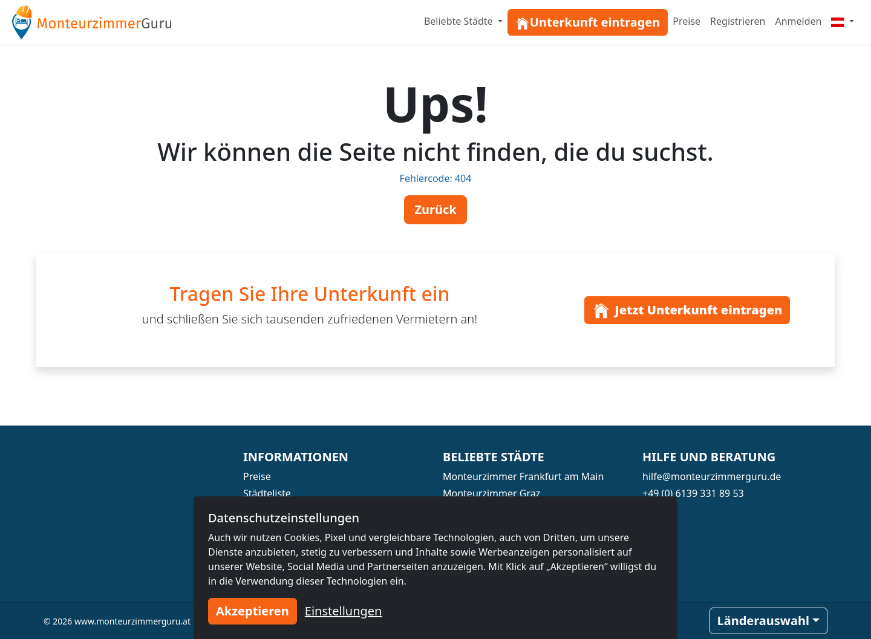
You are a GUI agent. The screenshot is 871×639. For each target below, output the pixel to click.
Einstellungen (343, 611)
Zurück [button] (435, 209)
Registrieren (737, 21)
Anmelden (798, 21)
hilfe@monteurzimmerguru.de (711, 476)
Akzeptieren (252, 611)
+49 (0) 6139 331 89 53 (693, 493)
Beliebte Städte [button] (459, 21)
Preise (686, 21)
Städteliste (267, 493)
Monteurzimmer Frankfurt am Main (523, 476)
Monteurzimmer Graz (491, 493)
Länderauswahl (763, 620)
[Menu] (842, 21)
